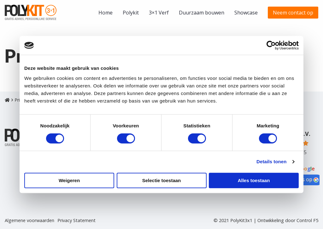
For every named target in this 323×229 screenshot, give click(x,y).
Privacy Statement (76, 220)
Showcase (246, 12)
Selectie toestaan (161, 180)
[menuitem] (105, 13)
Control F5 (307, 220)
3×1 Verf (159, 12)
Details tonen (271, 161)
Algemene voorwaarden (29, 220)
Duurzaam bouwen (201, 12)
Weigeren (69, 180)
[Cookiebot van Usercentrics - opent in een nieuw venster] (271, 45)
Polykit (131, 12)
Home (105, 12)
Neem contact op (293, 12)
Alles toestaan (254, 180)
